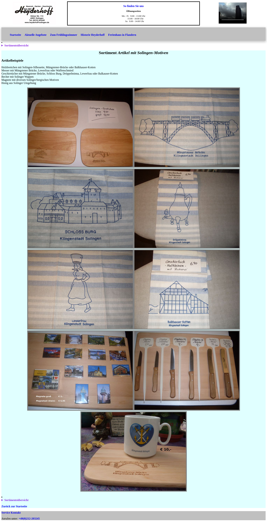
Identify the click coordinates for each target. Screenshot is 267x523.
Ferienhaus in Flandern (122, 34)
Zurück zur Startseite (14, 506)
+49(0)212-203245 (29, 518)
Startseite (15, 34)
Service (5, 512)
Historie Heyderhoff (93, 34)
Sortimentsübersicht (16, 45)
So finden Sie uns (133, 6)
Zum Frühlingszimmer (63, 34)
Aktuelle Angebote (36, 34)
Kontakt (16, 512)
